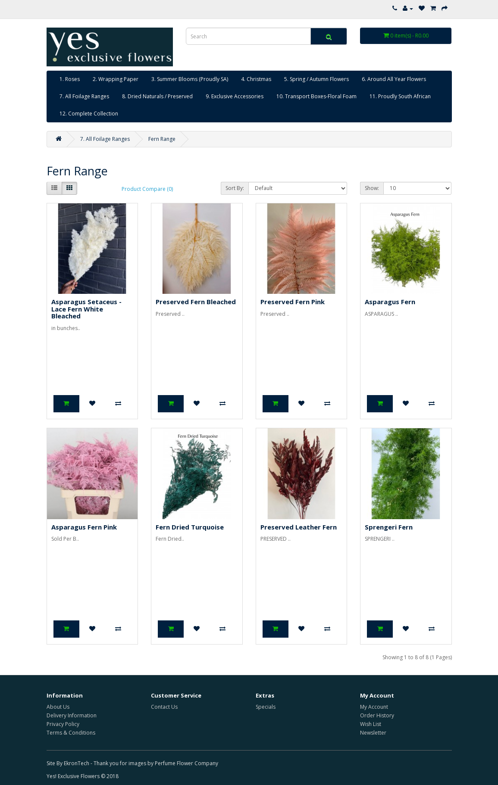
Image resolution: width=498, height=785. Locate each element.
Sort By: (235, 188)
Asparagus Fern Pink (84, 527)
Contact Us (164, 706)
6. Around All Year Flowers (394, 79)
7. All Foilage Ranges (84, 96)
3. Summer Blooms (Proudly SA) (189, 79)
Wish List (370, 724)
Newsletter (373, 732)
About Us (58, 706)
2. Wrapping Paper (115, 79)
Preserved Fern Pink (292, 301)
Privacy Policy (63, 724)
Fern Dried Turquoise (190, 527)
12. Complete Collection (89, 113)
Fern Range (161, 139)
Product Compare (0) (147, 189)
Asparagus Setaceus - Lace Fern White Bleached (86, 308)
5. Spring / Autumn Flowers (316, 79)
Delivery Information (72, 715)
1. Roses (70, 79)
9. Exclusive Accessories (234, 96)
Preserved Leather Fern (298, 527)
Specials (266, 706)
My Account (374, 706)
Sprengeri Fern (389, 527)
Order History (377, 715)
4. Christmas (256, 79)
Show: (372, 188)
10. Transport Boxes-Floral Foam (316, 96)
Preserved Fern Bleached (196, 301)
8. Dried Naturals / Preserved (157, 96)
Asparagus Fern (390, 301)
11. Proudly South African (400, 96)
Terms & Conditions (71, 732)
